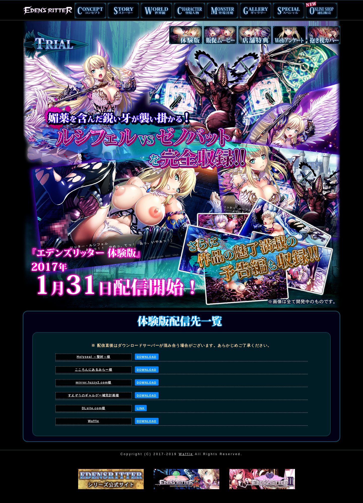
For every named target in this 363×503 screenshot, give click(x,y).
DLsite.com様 (93, 408)
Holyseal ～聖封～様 (93, 357)
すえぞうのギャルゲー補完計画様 (93, 395)
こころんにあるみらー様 (93, 369)
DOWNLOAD (147, 356)
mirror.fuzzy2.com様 (93, 382)
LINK (141, 408)
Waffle (93, 421)
